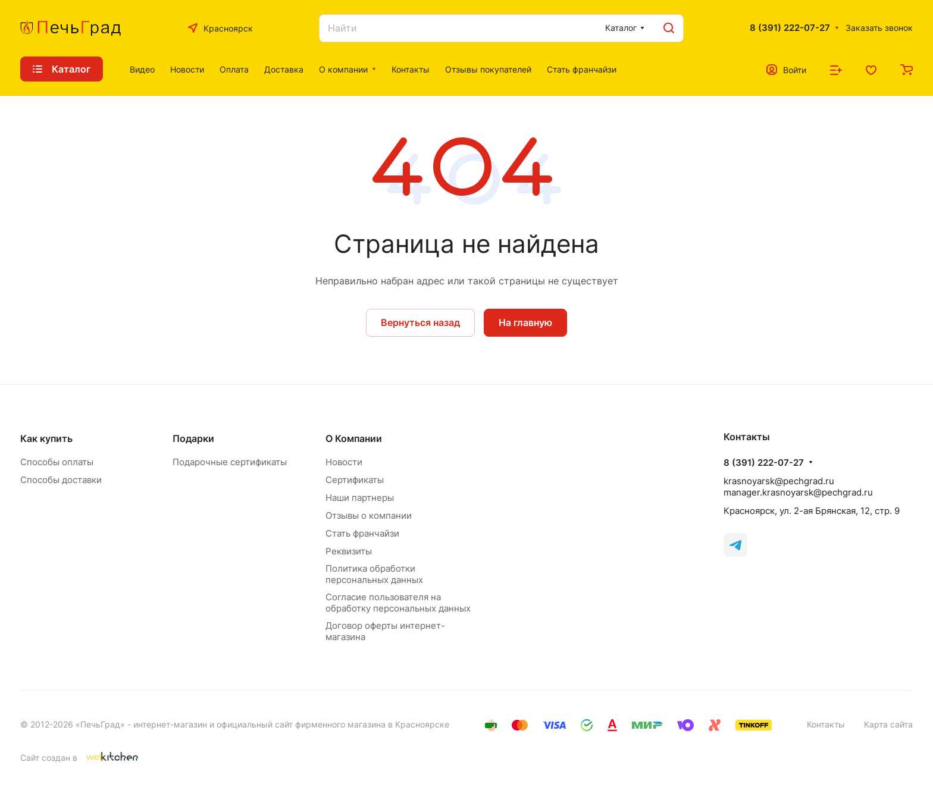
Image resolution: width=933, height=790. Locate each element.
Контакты (826, 724)
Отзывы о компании (368, 515)
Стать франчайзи (362, 533)
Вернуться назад (420, 322)
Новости (343, 462)
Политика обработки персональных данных (374, 574)
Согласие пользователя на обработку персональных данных (398, 602)
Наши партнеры (359, 497)
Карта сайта (888, 724)
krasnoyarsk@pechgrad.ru (779, 481)
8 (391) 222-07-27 (790, 28)
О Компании (353, 438)
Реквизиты (348, 551)
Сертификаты (354, 479)
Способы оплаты (56, 462)
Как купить (46, 438)
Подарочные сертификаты (230, 462)
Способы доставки (61, 479)
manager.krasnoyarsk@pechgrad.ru (798, 492)
